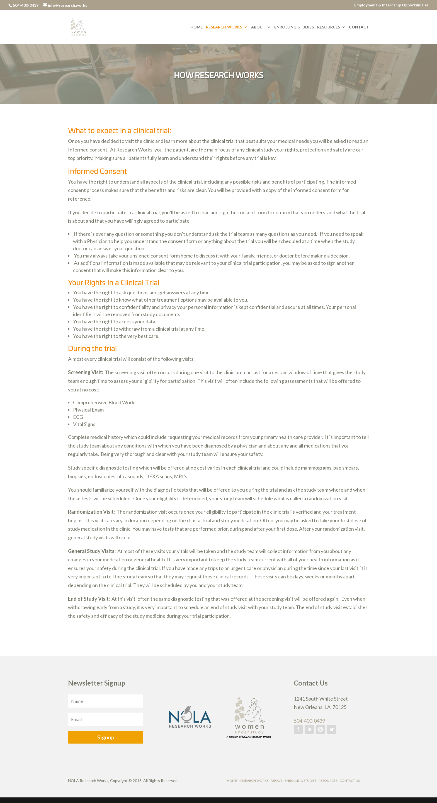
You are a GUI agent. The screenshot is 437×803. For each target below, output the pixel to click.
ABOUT (276, 780)
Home (196, 27)
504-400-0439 (309, 721)
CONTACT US (349, 780)
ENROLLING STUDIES (300, 780)
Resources (328, 27)
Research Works (224, 27)
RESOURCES (328, 780)
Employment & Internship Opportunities (391, 5)
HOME (232, 780)
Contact (359, 27)
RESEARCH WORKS (253, 780)
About (258, 27)
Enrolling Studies (294, 27)
